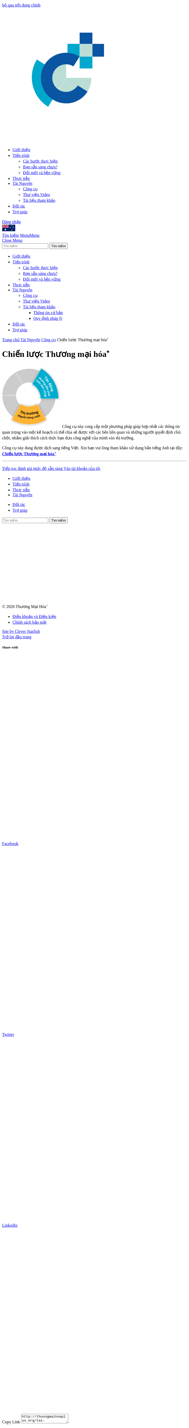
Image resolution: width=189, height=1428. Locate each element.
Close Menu (12, 240)
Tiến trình (21, 155)
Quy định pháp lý (47, 318)
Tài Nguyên (22, 183)
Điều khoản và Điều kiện (34, 616)
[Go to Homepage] (69, 140)
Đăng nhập (11, 222)
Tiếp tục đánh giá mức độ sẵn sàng (33, 468)
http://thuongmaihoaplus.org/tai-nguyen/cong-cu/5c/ (47, 1419)
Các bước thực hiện (40, 161)
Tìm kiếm (10, 235)
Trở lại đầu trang (16, 637)
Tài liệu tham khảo (39, 200)
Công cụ (30, 189)
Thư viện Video (36, 194)
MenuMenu (30, 235)
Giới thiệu (21, 149)
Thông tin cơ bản (48, 312)
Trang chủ (11, 340)
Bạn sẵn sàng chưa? (40, 167)
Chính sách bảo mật (29, 622)
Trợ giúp (20, 212)
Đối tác (19, 206)
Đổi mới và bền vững (41, 172)
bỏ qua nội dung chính (21, 5)
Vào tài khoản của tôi (82, 468)
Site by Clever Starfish (21, 631)
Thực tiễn (21, 178)
